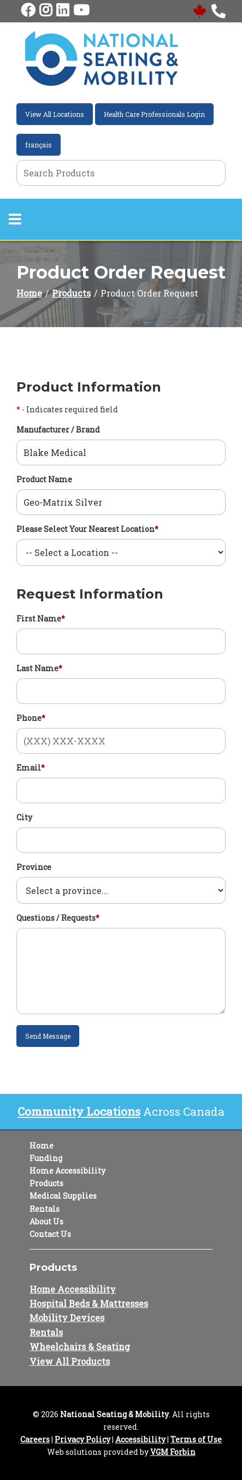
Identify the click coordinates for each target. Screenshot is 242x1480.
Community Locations (78, 1111)
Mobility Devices (66, 1317)
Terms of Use (196, 1439)
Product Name (44, 479)
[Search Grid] (121, 173)
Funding (45, 1158)
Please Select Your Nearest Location (87, 529)
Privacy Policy (82, 1439)
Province (33, 867)
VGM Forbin (173, 1452)
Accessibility (140, 1439)
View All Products (69, 1361)
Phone (30, 718)
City (24, 817)
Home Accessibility (67, 1170)
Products (71, 293)
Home (29, 293)
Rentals (44, 1209)
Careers (35, 1439)
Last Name (39, 668)
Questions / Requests (57, 918)
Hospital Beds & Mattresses (88, 1303)
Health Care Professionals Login (154, 114)
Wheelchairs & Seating (79, 1346)
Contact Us (50, 1234)
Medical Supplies (63, 1196)
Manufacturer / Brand (58, 429)
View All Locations (54, 114)
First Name (40, 618)
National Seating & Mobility (114, 1414)
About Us (46, 1221)
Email (30, 767)
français (38, 144)
